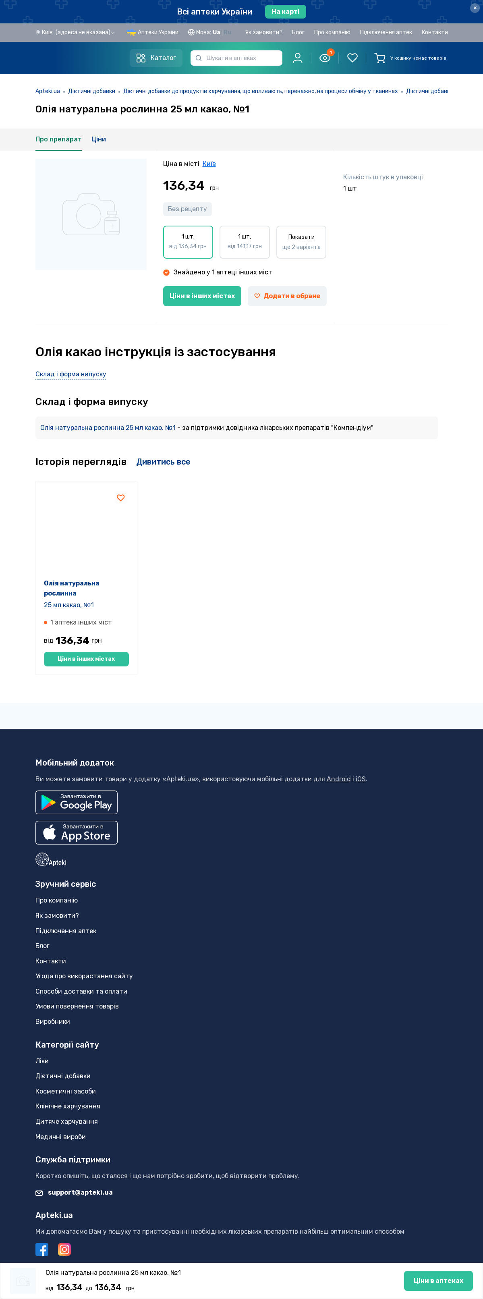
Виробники (52, 1021)
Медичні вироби (60, 1137)
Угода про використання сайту (84, 976)
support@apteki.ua (74, 1192)
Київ (209, 164)
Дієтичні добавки (91, 91)
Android (339, 779)
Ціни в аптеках (241, 1283)
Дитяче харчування (66, 1121)
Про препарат (58, 139)
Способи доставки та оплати (81, 991)
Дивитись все (163, 462)
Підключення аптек (386, 32)
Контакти (435, 32)
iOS (361, 779)
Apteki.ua (47, 91)
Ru (227, 32)
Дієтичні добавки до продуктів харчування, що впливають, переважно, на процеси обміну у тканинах (260, 91)
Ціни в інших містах (202, 296)
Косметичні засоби (65, 1091)
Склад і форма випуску (70, 374)
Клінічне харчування (67, 1106)
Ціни (98, 139)
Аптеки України (158, 32)
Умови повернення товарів (77, 1007)
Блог (298, 32)
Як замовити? (263, 32)
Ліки (42, 1061)
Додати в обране (287, 296)
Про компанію (332, 32)
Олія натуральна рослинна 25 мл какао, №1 (108, 428)
